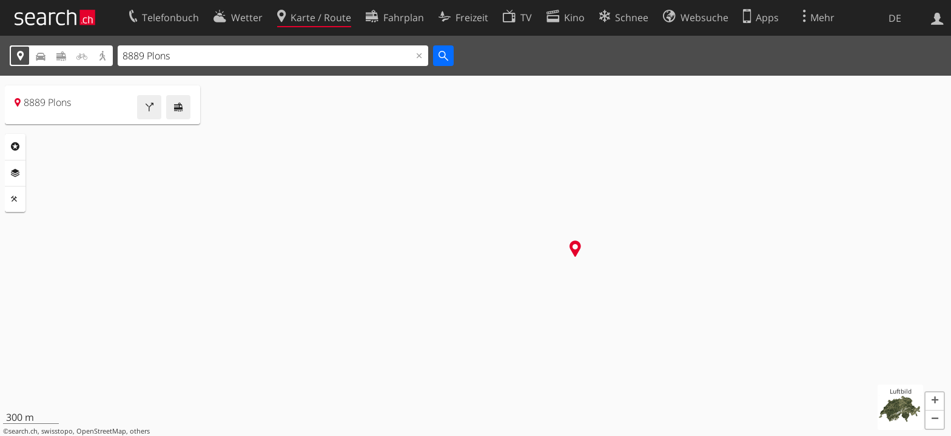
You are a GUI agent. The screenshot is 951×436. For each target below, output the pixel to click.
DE (895, 18)
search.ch (23, 431)
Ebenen (15, 173)
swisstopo (57, 431)
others (140, 431)
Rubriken (15, 146)
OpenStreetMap (101, 431)
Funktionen (15, 199)
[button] (935, 401)
